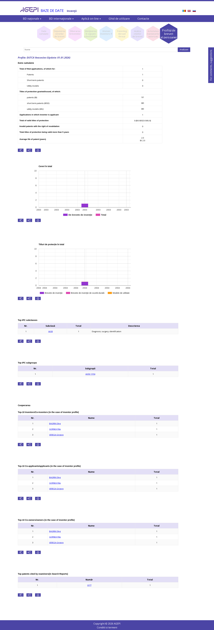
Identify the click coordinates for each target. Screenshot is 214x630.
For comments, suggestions (211, 65)
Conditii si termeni (107, 627)
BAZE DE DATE (52, 10)
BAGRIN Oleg (55, 423)
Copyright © (100, 623)
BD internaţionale (61, 18)
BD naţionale (32, 18)
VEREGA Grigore (56, 434)
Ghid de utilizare (119, 18)
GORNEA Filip (55, 429)
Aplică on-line (91, 18)
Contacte (143, 18)
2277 (89, 585)
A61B (50, 331)
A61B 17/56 (90, 374)
